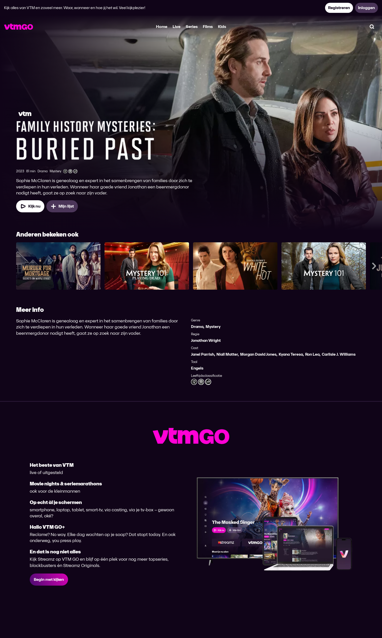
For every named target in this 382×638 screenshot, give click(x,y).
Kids (222, 26)
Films (208, 26)
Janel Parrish (202, 354)
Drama (197, 326)
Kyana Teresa (291, 354)
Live (176, 26)
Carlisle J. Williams (339, 354)
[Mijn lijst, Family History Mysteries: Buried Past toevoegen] (62, 206)
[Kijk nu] (30, 206)
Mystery (213, 326)
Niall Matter (227, 354)
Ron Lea (312, 354)
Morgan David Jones (258, 354)
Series (192, 26)
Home (161, 26)
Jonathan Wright (206, 340)
